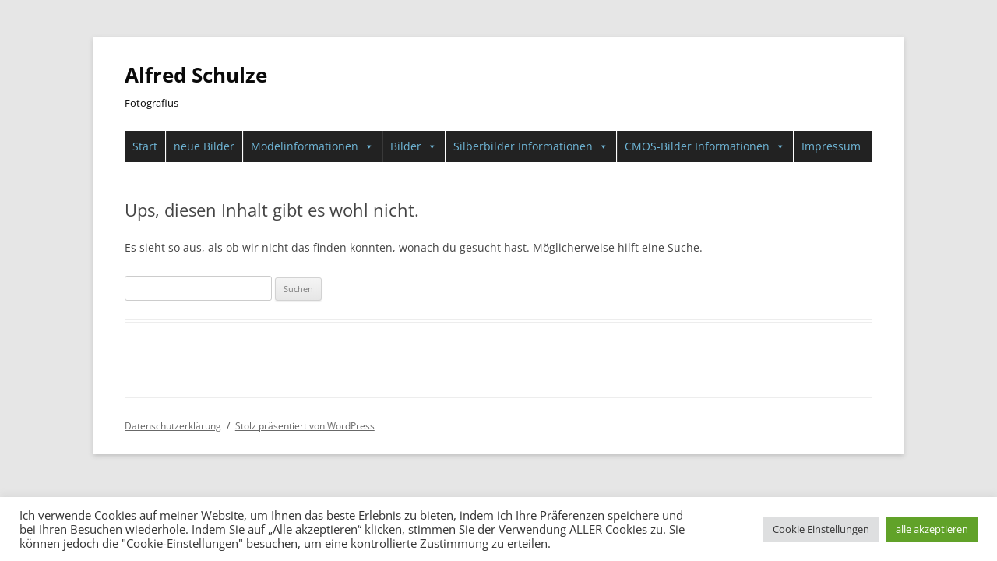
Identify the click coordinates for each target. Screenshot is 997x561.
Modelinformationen (312, 146)
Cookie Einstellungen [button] (821, 529)
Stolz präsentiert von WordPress (305, 425)
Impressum (831, 146)
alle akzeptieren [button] (932, 529)
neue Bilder (204, 146)
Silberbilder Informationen (530, 146)
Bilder (413, 146)
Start (144, 146)
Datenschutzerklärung (173, 425)
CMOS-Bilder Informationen (705, 146)
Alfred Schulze (196, 75)
